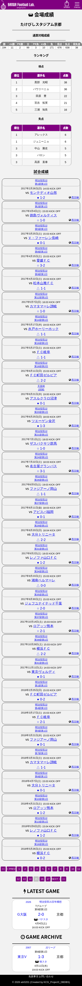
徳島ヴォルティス (43, 215)
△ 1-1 (41, 288)
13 (24, 879)
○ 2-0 (41, 608)
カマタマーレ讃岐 (43, 306)
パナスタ (43, 919)
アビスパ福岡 (43, 512)
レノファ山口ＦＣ (43, 558)
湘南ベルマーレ (43, 580)
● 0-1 (41, 243)
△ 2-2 (41, 380)
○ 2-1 (41, 631)
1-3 (41, 956)
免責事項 (33, 976)
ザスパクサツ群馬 (43, 443)
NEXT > (56, 879)
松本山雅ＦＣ (43, 283)
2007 (28, 947)
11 (78, 869)
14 (30, 879)
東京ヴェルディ (43, 672)
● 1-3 (41, 426)
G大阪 (22, 914)
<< (3, 869)
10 (72, 869)
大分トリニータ (43, 534)
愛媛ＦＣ (43, 260)
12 (18, 879)
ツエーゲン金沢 (43, 421)
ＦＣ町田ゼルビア (43, 375)
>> (63, 879)
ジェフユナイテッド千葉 (43, 603)
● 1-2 (41, 198)
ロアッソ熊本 (43, 626)
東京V (22, 957)
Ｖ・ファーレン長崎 (43, 238)
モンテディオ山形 (43, 193)
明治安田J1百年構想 (50, 901)
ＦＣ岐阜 (43, 352)
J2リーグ (51, 947)
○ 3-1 (41, 471)
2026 (28, 902)
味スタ (43, 961)
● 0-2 (41, 699)
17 (48, 879)
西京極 (75, 197)
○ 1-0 (41, 220)
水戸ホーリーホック (43, 329)
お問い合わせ (46, 976)
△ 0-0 (41, 585)
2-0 (41, 914)
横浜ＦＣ (43, 648)
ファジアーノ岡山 (43, 489)
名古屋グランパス (43, 466)
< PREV (11, 869)
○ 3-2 (41, 265)
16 (42, 879)
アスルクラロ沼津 (43, 398)
